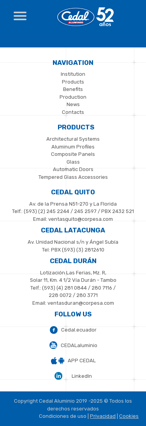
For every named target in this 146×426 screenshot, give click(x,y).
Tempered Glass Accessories (73, 177)
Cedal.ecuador (79, 330)
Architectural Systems (73, 139)
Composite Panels (73, 154)
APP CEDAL (82, 360)
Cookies (129, 416)
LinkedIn (82, 376)
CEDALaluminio (79, 345)
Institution (73, 74)
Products (73, 82)
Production (73, 97)
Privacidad (103, 416)
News (73, 104)
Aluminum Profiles (73, 147)
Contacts (73, 112)
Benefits (73, 89)
